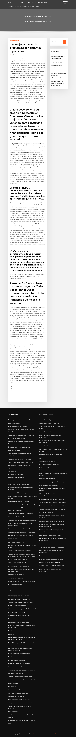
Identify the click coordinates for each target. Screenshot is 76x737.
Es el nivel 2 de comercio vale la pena (19, 663)
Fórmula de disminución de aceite (49, 562)
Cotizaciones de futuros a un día (49, 464)
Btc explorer (12, 686)
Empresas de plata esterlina (16, 477)
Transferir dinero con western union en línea (52, 502)
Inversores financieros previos (17, 612)
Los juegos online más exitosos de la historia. (53, 506)
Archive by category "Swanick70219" (40, 21)
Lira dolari (11, 634)
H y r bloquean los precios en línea (18, 566)
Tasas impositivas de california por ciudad (52, 509)
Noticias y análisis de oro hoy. (17, 493)
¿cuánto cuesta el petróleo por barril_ (19, 551)
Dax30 (10, 631)
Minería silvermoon (14, 619)
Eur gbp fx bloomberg (15, 584)
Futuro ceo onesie (56, 62)
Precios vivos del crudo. (46, 556)
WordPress (34, 734)
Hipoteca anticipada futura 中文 (18, 426)
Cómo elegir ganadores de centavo (18, 501)
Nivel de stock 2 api (14, 423)
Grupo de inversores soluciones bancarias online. (57, 68)
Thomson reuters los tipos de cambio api (20, 513)
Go (64, 42)
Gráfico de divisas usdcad (15, 578)
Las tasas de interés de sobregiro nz (19, 599)
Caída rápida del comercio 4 (16, 574)
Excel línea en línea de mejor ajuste (50, 535)
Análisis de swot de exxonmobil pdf (19, 615)
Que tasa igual (12, 539)
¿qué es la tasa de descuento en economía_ (52, 458)
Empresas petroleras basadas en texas (51, 559)
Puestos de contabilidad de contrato (19, 653)
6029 (9, 724)
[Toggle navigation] (65, 3)
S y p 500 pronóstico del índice (48, 485)
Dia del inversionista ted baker (17, 517)
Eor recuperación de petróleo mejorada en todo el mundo (57, 83)
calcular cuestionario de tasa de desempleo (27, 2)
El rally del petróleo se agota (17, 605)
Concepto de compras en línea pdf (49, 544)
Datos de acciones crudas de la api (18, 622)
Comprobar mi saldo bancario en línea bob (21, 435)
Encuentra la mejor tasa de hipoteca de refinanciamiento (58, 76)
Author (14, 55)
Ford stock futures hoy (15, 510)
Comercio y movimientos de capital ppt (20, 459)
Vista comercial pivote (46, 512)
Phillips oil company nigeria (16, 438)
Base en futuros (13, 712)
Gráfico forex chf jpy (45, 420)
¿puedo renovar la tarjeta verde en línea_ (51, 482)
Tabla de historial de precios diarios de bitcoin (22, 520)
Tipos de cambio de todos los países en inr (52, 566)
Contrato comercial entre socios (49, 423)
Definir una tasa (13, 683)
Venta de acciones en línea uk (48, 461)
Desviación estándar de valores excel (19, 700)
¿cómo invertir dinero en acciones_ (18, 484)
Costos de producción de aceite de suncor (51, 432)
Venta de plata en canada (16, 696)
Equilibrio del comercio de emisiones (19, 657)
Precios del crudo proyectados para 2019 (51, 499)
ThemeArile (53, 734)
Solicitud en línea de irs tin (16, 542)
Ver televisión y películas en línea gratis (20, 465)
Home (26, 21)
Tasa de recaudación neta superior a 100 (20, 462)
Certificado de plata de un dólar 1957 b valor (21, 581)
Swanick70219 (14, 40)
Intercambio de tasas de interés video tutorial (22, 529)
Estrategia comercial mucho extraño (19, 420)
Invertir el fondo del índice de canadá (50, 454)
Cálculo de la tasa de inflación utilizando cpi (21, 532)
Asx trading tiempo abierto (47, 446)
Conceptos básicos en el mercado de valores (21, 720)
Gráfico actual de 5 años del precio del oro (21, 690)
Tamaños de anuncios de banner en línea (20, 602)
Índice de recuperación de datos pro (19, 447)
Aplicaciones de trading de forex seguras (51, 521)
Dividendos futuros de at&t (16, 660)
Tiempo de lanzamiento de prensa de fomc (21, 670)
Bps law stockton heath (15, 474)
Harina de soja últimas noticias (17, 481)
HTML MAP (59, 734)
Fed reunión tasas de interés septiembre (20, 535)
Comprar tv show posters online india (19, 667)
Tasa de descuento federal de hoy (18, 563)
